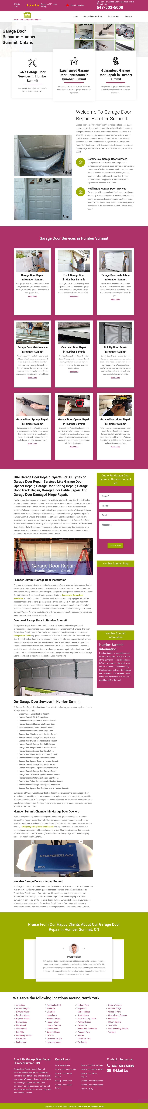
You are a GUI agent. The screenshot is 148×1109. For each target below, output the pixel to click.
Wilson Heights (114, 1021)
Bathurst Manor (22, 1011)
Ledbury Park (83, 1004)
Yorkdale (112, 1031)
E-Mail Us (120, 1070)
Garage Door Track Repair (92, 1064)
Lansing (50, 1034)
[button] (66, 948)
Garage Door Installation (65, 1068)
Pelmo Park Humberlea (87, 1028)
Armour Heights (23, 1008)
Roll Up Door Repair (63, 1080)
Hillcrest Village (53, 1018)
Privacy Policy (87, 1088)
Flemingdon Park (54, 1004)
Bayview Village (23, 1014)
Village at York (114, 1011)
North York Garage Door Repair (91, 1105)
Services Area (113, 16)
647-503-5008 (110, 7)
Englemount (21, 1041)
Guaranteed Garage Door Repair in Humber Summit (115, 75)
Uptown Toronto (115, 1004)
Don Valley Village (24, 1034)
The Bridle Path (84, 1038)
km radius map (115, 594)
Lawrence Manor (54, 1041)
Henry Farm (52, 1014)
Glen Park (51, 1008)
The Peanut (82, 1041)
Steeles (81, 1034)
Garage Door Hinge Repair (92, 1068)
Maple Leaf (82, 1008)
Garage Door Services (93, 16)
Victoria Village (114, 1008)
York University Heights (118, 1028)
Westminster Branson (117, 1014)
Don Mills (20, 1031)
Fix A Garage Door (62, 1064)
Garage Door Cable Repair (92, 1084)
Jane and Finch (53, 1031)
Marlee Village (84, 1011)
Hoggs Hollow (53, 1021)
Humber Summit (54, 1024)
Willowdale (113, 1018)
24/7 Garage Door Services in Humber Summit (32, 76)
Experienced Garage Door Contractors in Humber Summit (74, 75)
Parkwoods (82, 1024)
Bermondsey (21, 1021)
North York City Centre (87, 1018)
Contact (128, 16)
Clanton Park (21, 1028)
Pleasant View (84, 1031)
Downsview (21, 1038)
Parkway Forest (84, 1021)
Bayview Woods (23, 1018)
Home (75, 16)
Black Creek (21, 1024)
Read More (32, 297)
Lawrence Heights (54, 1038)
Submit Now (115, 544)
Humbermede (52, 1028)
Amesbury (20, 1004)
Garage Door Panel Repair (92, 1080)
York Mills (112, 1024)
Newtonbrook (83, 1014)
